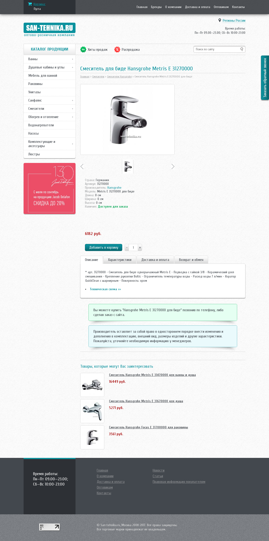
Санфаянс (35, 100)
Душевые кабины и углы (46, 67)
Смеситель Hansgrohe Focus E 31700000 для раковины (148, 427)
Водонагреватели (41, 125)
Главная (142, 7)
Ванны (33, 59)
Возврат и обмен (191, 260)
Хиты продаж (98, 49)
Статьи (158, 476)
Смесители (36, 108)
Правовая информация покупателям (179, 482)
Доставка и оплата (197, 7)
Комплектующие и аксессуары (41, 144)
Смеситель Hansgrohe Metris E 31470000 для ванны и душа (152, 375)
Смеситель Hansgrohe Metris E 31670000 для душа (146, 401)
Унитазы (34, 92)
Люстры (34, 154)
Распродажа (131, 49)
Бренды (156, 7)
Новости (158, 470)
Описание (91, 260)
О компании (173, 7)
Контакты (238, 7)
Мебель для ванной (42, 75)
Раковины (35, 84)
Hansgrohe (114, 188)
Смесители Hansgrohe (119, 76)
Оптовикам (221, 7)
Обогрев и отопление (43, 117)
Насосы (33, 133)
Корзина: (40, 4)
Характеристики (119, 260)
